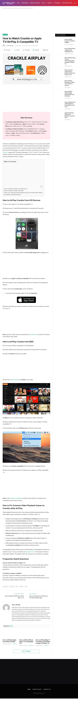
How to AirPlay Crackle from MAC (14, 190)
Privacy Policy (37, 689)
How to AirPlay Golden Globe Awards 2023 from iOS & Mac (69, 94)
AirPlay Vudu (34, 334)
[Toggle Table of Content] (40, 186)
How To (44, 2)
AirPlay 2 (5, 152)
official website (14, 379)
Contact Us (47, 689)
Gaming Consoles (35, 2)
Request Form (30, 552)
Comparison (24, 2)
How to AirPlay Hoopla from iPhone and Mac (9, 640)
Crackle (12, 586)
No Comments (26, 45)
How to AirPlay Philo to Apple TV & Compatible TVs (26, 641)
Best (18, 2)
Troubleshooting (67, 2)
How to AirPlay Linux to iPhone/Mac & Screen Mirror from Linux (70, 104)
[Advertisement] (39, 22)
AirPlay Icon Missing (16, 498)
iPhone (21, 586)
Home (4, 8)
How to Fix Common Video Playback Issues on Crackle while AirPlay (23, 192)
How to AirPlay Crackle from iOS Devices (15, 188)
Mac (26, 586)
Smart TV (50, 2)
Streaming (57, 2)
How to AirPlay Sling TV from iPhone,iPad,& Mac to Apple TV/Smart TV (43, 641)
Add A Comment (26, 651)
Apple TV (5, 586)
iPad (17, 586)
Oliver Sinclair (10, 45)
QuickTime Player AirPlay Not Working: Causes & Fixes (69, 115)
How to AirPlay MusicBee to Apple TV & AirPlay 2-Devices (69, 83)
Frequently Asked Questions (13, 194)
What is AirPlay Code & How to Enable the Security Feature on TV (70, 72)
